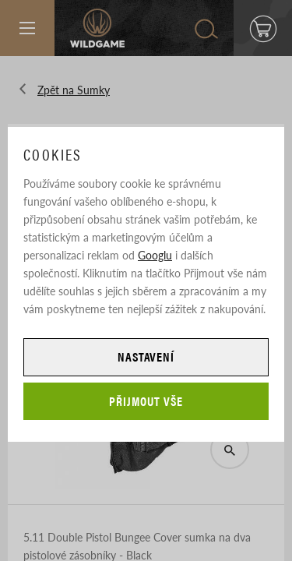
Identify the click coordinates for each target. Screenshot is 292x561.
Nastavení (146, 356)
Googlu (155, 255)
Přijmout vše (146, 401)
